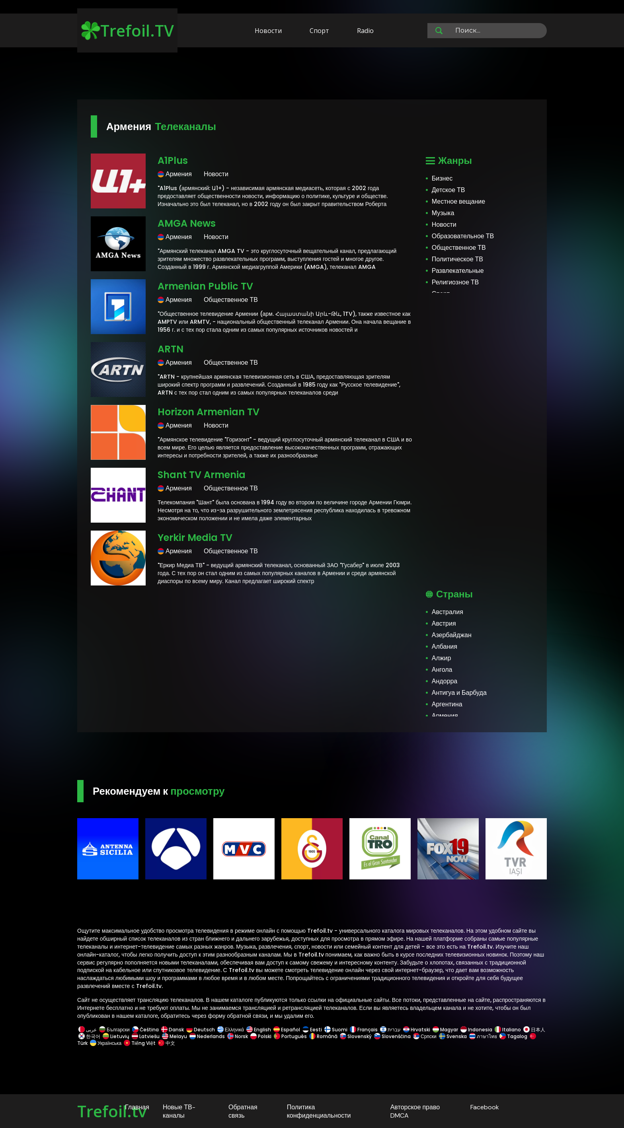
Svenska (453, 1036)
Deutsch (200, 1029)
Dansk (172, 1029)
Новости (268, 30)
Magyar (445, 1029)
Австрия (444, 623)
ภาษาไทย (483, 1036)
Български (114, 1029)
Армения (445, 715)
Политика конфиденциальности (319, 1111)
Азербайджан (452, 635)
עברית (390, 1029)
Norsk (237, 1036)
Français (364, 1029)
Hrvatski (416, 1029)
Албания (444, 646)
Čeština (145, 1029)
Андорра (444, 681)
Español (286, 1029)
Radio (365, 30)
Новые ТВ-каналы (179, 1111)
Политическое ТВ (457, 259)
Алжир (441, 658)
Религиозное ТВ (455, 282)
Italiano (507, 1029)
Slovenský (356, 1036)
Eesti (312, 1029)
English (258, 1029)
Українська (106, 1043)
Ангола (442, 669)
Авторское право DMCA (415, 1111)
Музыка (443, 213)
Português (290, 1036)
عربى (87, 1029)
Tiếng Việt (140, 1043)
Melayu (174, 1036)
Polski (261, 1036)
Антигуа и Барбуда (459, 692)
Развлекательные (458, 270)
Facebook (484, 1107)
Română (323, 1036)
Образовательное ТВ (463, 236)
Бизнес (442, 178)
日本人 (533, 1029)
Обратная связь (242, 1111)
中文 (166, 1043)
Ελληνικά (230, 1029)
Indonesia (476, 1029)
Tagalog (513, 1036)
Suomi (336, 1029)
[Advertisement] (312, 75)
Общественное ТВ (459, 247)
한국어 (89, 1036)
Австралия (447, 612)
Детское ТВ (448, 189)
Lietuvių (116, 1036)
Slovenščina (392, 1036)
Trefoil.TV (127, 30)
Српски (425, 1036)
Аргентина (447, 704)
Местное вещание (458, 201)
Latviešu (146, 1036)
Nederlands (207, 1036)
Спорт (319, 30)
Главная (137, 1107)
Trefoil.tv (111, 1111)
